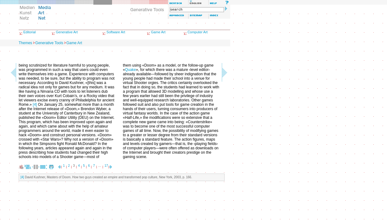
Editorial (29, 32)
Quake (130, 70)
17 (106, 165)
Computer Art (198, 32)
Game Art (158, 32)
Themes (25, 43)
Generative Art (66, 32)
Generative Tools (49, 43)
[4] (35, 104)
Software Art (115, 32)
